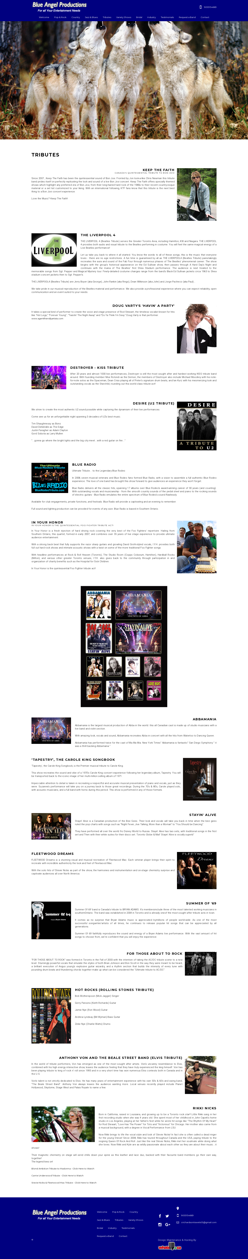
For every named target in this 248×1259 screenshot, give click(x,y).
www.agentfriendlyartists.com (47, 318)
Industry (151, 17)
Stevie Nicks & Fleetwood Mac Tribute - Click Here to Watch (63, 1182)
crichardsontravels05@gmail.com (199, 1222)
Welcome (44, 17)
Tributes (107, 17)
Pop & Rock (60, 17)
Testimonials (167, 17)
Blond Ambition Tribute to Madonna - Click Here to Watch (62, 1168)
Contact (205, 17)
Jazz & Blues (91, 17)
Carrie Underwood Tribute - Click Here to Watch (57, 1175)
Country (75, 17)
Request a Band (187, 17)
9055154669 (210, 7)
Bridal (139, 17)
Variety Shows (123, 17)
